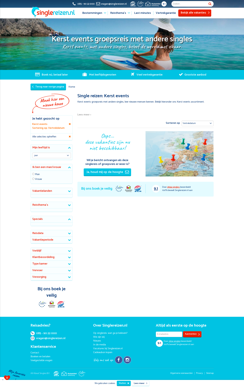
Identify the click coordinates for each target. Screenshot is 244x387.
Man (37, 174)
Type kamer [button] (39, 263)
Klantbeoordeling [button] (43, 257)
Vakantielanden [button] (42, 191)
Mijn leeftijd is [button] (41, 147)
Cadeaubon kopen (102, 352)
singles (173, 187)
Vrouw (38, 179)
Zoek (210, 4)
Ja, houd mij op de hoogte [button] (108, 172)
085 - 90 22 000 (44, 333)
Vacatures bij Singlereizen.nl (108, 348)
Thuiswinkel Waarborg (128, 189)
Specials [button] (37, 219)
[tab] (52, 147)
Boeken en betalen (40, 356)
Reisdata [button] (37, 233)
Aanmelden (192, 334)
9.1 (164, 4)
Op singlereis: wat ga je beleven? (110, 333)
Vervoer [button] (37, 270)
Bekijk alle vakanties (195, 12)
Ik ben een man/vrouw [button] (46, 167)
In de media (99, 344)
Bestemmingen (92, 13)
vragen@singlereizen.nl (48, 338)
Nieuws (97, 341)
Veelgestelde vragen (41, 360)
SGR (138, 189)
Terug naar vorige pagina (48, 87)
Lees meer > (84, 115)
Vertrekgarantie (166, 13)
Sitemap (210, 373)
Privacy (199, 373)
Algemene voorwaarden (181, 373)
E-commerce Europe (119, 189)
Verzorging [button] (39, 276)
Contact (35, 353)
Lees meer (140, 383)
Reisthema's (118, 13)
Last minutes (142, 13)
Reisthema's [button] (40, 205)
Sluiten (124, 383)
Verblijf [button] (36, 250)
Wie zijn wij (99, 337)
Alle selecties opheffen (44, 137)
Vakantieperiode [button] (42, 239)
